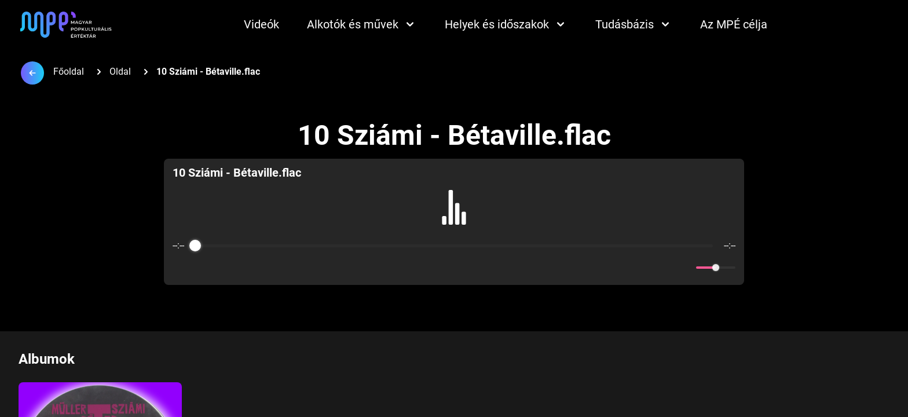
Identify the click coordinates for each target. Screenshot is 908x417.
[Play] (454, 267)
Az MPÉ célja (733, 24)
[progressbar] (453, 245)
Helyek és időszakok (506, 24)
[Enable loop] (180, 267)
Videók (261, 24)
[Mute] (685, 267)
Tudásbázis (633, 24)
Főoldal (68, 71)
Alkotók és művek (362, 24)
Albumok (47, 359)
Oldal (120, 71)
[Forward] (479, 268)
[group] (454, 222)
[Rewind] (429, 268)
